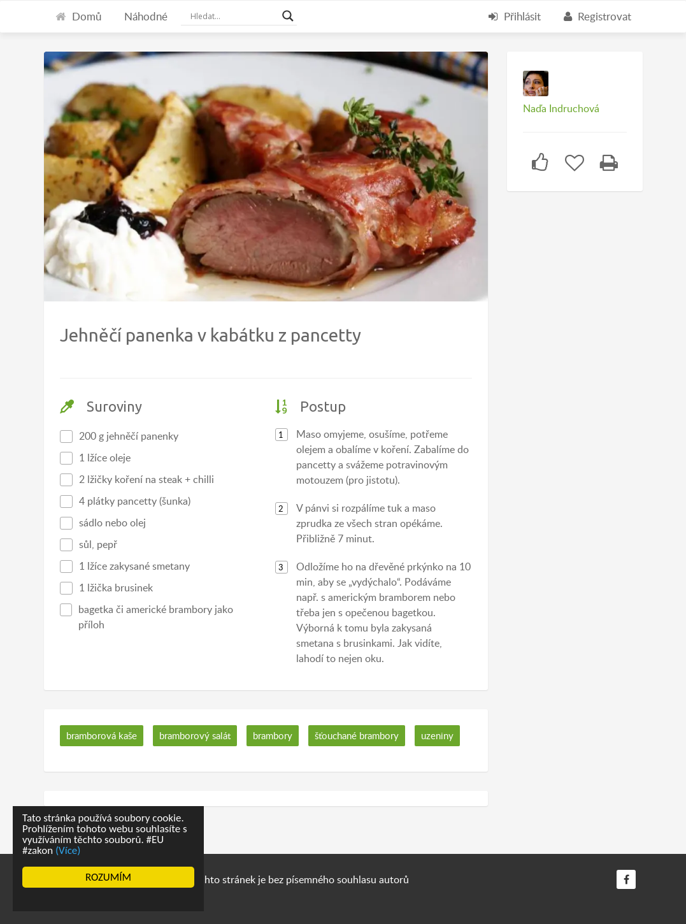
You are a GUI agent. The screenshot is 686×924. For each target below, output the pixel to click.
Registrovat (597, 16)
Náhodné (146, 16)
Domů (78, 16)
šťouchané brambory (357, 735)
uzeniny (437, 735)
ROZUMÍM (108, 877)
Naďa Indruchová (561, 108)
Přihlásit (515, 16)
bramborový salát (195, 735)
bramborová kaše (101, 735)
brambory (272, 735)
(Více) (68, 850)
